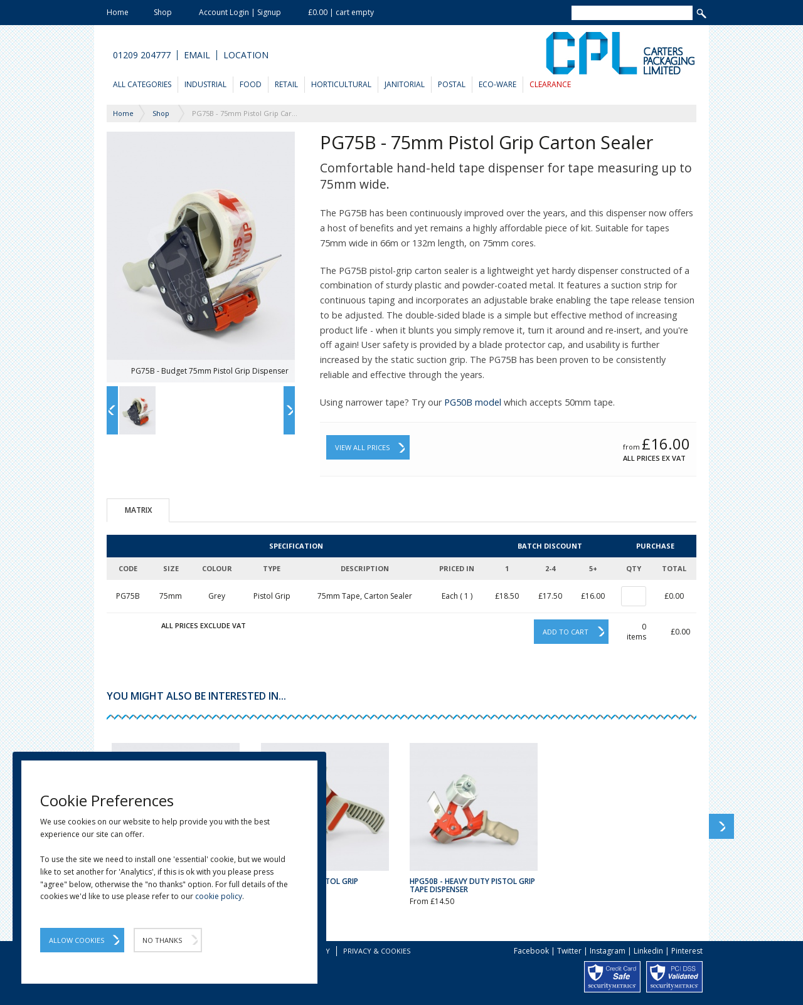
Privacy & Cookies (376, 950)
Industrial (205, 84)
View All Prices (362, 447)
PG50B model (472, 402)
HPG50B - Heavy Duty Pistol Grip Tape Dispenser (472, 885)
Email (197, 55)
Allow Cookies (76, 940)
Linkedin (648, 950)
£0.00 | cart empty (341, 12)
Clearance (550, 84)
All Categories (142, 84)
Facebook (531, 950)
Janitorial (405, 84)
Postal (451, 84)
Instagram (607, 950)
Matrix (138, 510)
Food (251, 84)
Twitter (569, 950)
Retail (286, 84)
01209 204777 (142, 55)
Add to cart (565, 631)
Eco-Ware (497, 84)
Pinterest (687, 950)
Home (118, 12)
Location (246, 55)
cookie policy (218, 896)
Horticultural (341, 84)
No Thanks (162, 940)
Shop (163, 12)
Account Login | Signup (240, 12)
